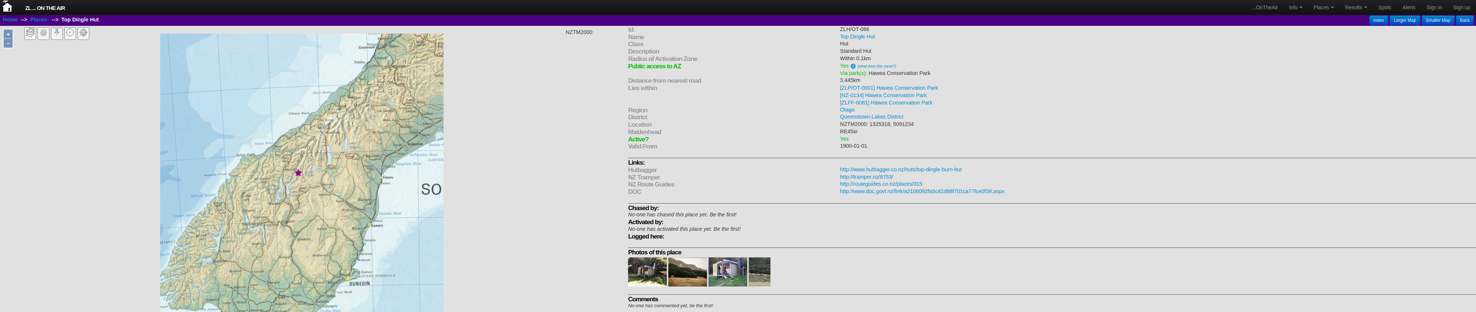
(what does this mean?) (877, 66)
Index (1378, 20)
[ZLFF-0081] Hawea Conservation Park (886, 103)
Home (10, 20)
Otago (847, 110)
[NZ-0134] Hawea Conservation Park (883, 95)
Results (1356, 7)
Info (1296, 7)
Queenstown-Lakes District (872, 117)
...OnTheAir (1265, 7)
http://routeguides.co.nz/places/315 (881, 184)
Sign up (1461, 7)
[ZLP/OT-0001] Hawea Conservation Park (889, 88)
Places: (39, 20)
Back (1465, 20)
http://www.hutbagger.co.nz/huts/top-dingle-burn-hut (901, 169)
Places (1324, 7)
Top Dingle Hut (857, 37)
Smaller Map (1438, 20)
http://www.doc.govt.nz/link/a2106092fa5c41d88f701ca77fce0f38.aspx (922, 191)
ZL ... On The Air (45, 8)
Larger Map (1405, 20)
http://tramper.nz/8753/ (866, 177)
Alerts (1409, 7)
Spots (1384, 7)
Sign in (1434, 7)
